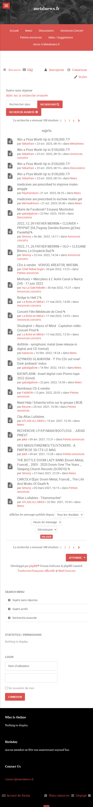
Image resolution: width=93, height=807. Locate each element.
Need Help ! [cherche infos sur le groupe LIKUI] (49, 402)
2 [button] (65, 120)
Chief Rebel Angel (32, 269)
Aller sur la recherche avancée (27, 95)
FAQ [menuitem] (32, 70)
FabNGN (27, 392)
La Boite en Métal (32, 302)
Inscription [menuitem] (56, 70)
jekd (24, 439)
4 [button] (73, 120)
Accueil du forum (18, 795)
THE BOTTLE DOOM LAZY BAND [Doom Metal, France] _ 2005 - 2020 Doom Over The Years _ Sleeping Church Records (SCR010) (50, 464)
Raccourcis (16, 70)
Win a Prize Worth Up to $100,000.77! (43, 139)
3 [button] (69, 120)
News (28, 30)
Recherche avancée (22, 112)
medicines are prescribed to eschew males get (49, 199)
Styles (83, 77)
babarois (27, 353)
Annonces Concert (71, 30)
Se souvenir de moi (21, 688)
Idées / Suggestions (60, 37)
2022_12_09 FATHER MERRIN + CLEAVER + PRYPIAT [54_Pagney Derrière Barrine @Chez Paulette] (48, 227)
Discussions (46, 30)
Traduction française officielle (36, 571)
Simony (26, 236)
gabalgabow (30, 213)
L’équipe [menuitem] (81, 795)
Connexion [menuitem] (79, 70)
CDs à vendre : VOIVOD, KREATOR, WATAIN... (48, 265)
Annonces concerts (29, 291)
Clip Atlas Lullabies (30, 416)
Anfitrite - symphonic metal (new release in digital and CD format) (47, 346)
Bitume (26, 407)
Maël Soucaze (66, 571)
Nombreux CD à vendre (33, 388)
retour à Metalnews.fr (46, 44)
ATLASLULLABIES (33, 421)
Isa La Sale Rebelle (33, 287)
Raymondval (30, 193)
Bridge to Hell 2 (28, 297)
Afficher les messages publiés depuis (46, 514)
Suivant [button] (78, 120)
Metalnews (77, 143)
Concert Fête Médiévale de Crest (39, 311)
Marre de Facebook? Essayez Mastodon (45, 209)
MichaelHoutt (30, 203)
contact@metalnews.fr (19, 779)
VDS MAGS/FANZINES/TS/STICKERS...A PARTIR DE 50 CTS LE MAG (46, 447)
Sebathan (28, 143)
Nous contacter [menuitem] (59, 795)
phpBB (33, 566)
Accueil (14, 30)
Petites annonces (31, 37)
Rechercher (48, 104)
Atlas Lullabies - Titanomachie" (39, 498)
